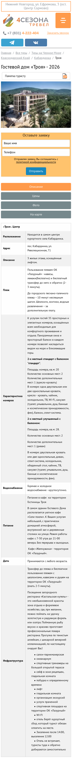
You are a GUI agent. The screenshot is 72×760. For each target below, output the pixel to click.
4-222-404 (23, 33)
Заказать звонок (58, 32)
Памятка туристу (15, 76)
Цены (36, 196)
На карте (36, 214)
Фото (36, 205)
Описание (36, 187)
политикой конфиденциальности (36, 162)
